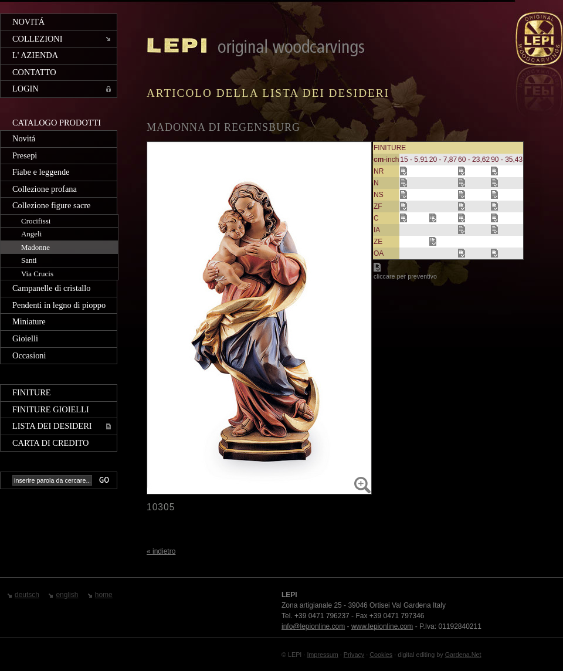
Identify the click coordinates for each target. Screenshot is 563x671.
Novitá (28, 21)
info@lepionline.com (313, 626)
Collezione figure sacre (51, 205)
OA (379, 253)
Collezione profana (44, 189)
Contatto (34, 72)
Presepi (24, 155)
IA (377, 230)
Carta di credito (50, 443)
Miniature (29, 321)
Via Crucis (37, 273)
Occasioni (29, 355)
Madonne (35, 247)
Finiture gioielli (50, 409)
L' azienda (35, 55)
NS (379, 195)
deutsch (27, 595)
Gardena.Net (463, 654)
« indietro (161, 551)
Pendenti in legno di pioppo (59, 305)
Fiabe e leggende (41, 172)
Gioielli (25, 338)
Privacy (354, 654)
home (104, 595)
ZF (378, 206)
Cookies (380, 654)
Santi (29, 260)
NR (379, 171)
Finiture (31, 392)
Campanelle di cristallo (51, 288)
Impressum (322, 654)
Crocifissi (35, 220)
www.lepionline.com (382, 626)
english (67, 595)
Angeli (31, 233)
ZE (378, 242)
